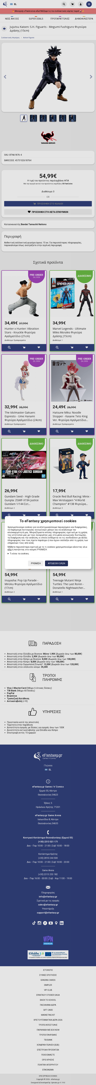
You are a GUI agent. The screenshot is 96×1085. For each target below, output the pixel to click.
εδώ (10, 549)
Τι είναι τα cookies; (19, 553)
